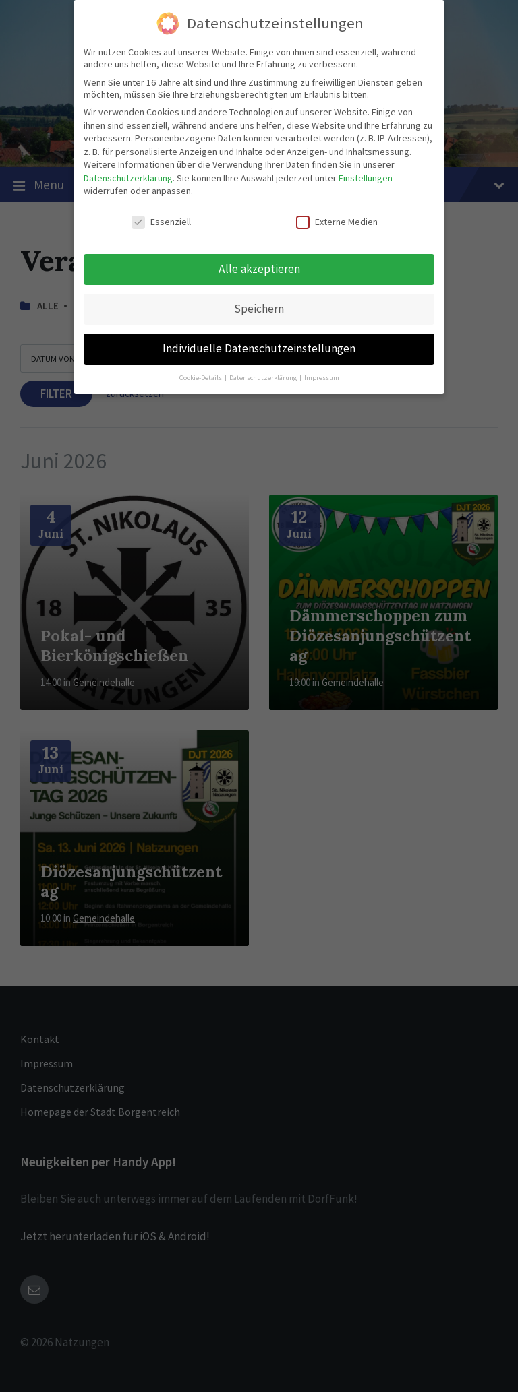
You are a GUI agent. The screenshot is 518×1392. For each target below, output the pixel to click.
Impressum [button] (321, 377)
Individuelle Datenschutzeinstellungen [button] (259, 348)
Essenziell (161, 222)
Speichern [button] (259, 308)
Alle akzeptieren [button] (259, 268)
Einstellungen (366, 178)
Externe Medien (337, 222)
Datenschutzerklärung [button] (263, 377)
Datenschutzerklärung (128, 178)
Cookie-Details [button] (201, 377)
